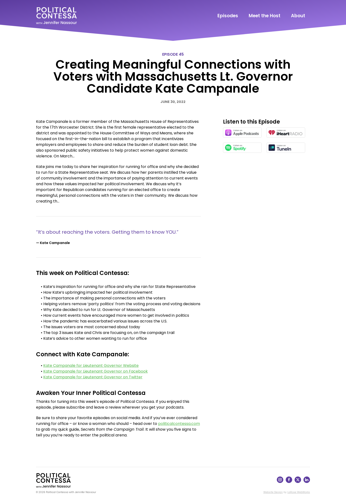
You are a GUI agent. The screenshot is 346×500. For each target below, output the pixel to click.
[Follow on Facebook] (289, 481)
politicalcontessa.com (179, 423)
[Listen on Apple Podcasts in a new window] (242, 132)
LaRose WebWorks (298, 492)
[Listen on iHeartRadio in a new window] (285, 132)
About (298, 15)
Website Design (273, 492)
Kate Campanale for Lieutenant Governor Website (91, 365)
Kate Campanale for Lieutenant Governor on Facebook (95, 371)
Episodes (227, 15)
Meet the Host (264, 15)
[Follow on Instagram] (280, 481)
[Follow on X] (298, 481)
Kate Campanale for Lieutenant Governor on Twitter (92, 377)
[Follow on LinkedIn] (306, 481)
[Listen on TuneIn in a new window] (285, 148)
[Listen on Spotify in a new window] (242, 148)
